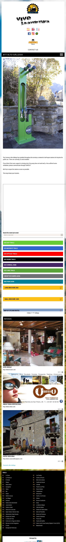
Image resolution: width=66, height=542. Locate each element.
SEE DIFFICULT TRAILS (10, 254)
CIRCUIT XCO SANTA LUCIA (12, 276)
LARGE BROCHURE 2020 (33, 287)
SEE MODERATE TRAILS (11, 248)
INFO (60, 372)
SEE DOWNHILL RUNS (10, 265)
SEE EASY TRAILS (9, 243)
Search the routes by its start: (11, 233)
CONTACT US (33, 50)
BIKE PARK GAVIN (33, 281)
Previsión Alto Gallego (9, 465)
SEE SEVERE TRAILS (9, 259)
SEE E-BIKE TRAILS (9, 270)
